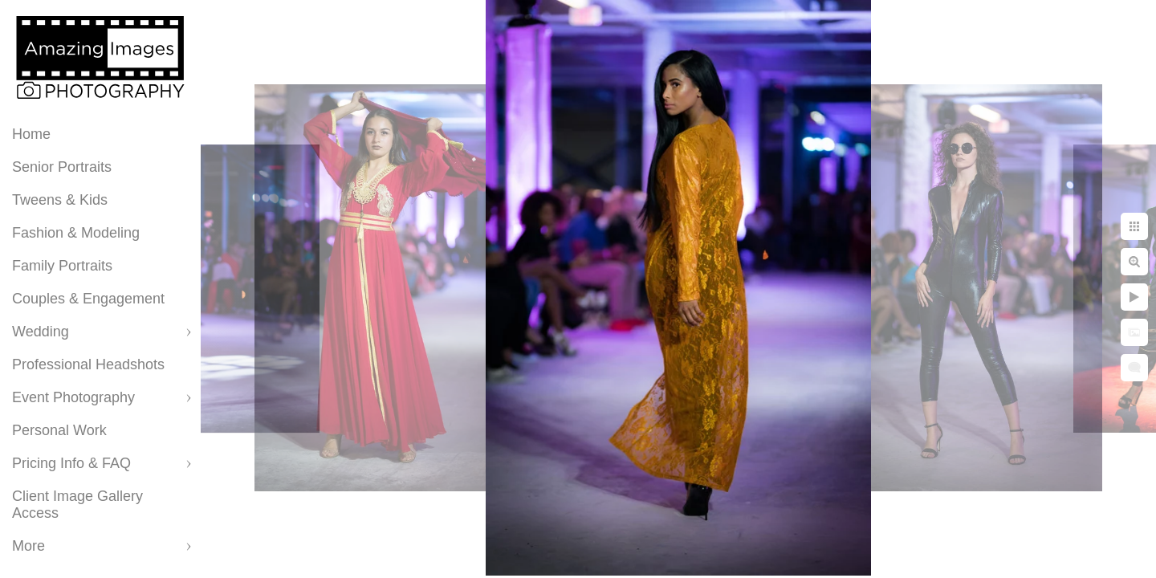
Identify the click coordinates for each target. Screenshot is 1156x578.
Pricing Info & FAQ (71, 463)
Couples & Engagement (88, 299)
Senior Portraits (62, 167)
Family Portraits (62, 266)
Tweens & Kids (60, 200)
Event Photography (73, 397)
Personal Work (59, 430)
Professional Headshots (88, 364)
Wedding (40, 332)
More (28, 546)
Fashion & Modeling (76, 233)
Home (31, 134)
